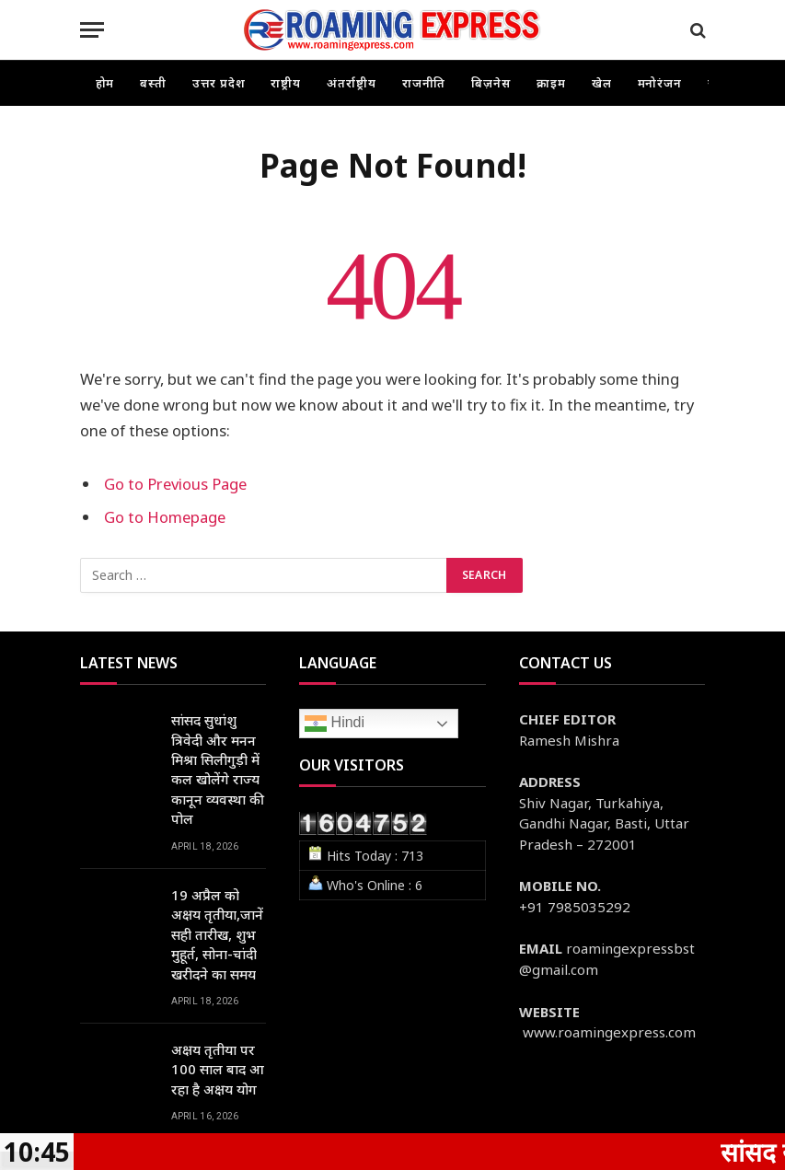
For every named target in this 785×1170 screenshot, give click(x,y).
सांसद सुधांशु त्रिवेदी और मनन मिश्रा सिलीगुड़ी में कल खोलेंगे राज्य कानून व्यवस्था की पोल (217, 769)
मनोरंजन (660, 83)
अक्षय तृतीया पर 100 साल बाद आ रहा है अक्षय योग (217, 1069)
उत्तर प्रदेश (218, 83)
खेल (602, 83)
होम (105, 83)
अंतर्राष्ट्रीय (351, 83)
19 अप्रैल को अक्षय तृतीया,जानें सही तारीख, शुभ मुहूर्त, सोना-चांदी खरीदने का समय (217, 934)
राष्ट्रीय (286, 83)
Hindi (334, 723)
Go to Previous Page (175, 483)
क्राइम (551, 83)
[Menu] (92, 30)
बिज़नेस (491, 83)
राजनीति (424, 83)
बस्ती (153, 83)
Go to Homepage (164, 516)
